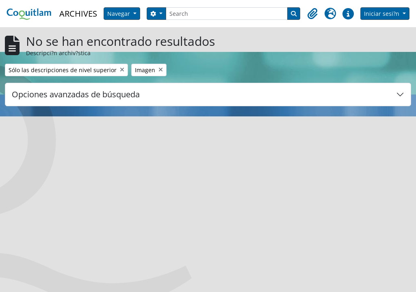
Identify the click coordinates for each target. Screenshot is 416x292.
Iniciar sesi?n (382, 13)
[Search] (227, 13)
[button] (312, 14)
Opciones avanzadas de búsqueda (76, 94)
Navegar (119, 13)
